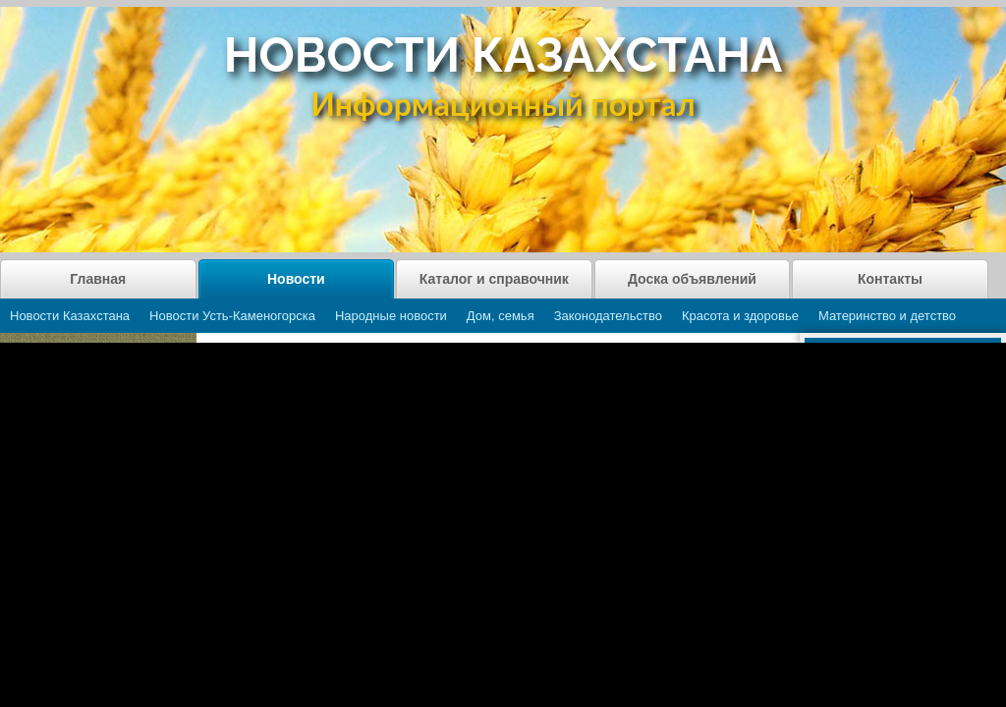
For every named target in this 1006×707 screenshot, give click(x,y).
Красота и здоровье (740, 315)
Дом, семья (500, 315)
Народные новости (391, 315)
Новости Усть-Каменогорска (232, 315)
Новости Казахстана (70, 315)
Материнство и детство (887, 315)
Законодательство (608, 315)
